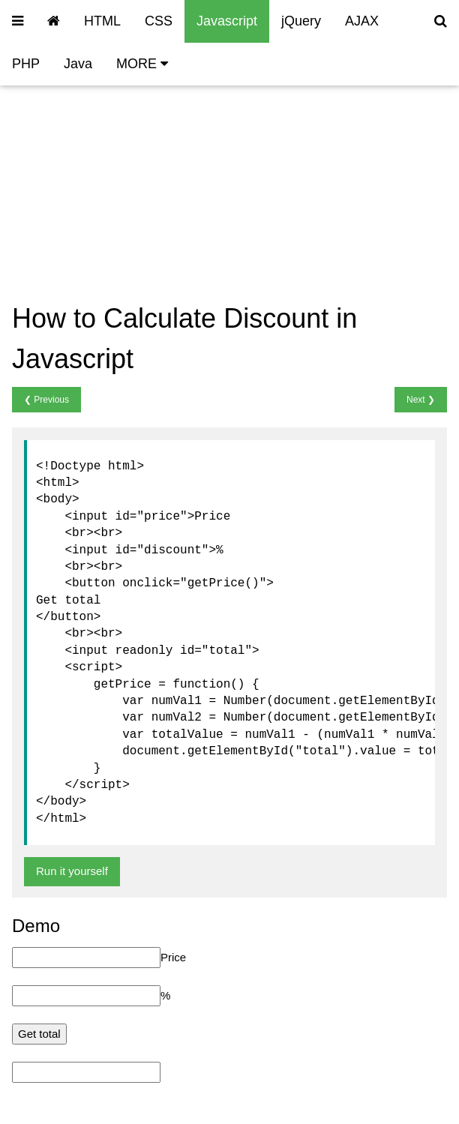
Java (78, 63)
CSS (158, 20)
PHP (26, 63)
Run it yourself (72, 871)
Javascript (226, 20)
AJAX (362, 20)
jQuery (301, 20)
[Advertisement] (241, 164)
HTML (102, 20)
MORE (142, 63)
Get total (39, 1033)
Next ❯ (420, 399)
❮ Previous (46, 399)
